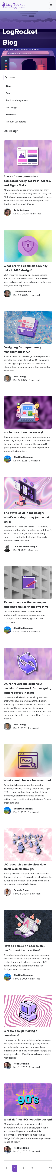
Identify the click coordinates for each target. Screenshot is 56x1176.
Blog (8, 86)
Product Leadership (16, 122)
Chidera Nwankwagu (25, 546)
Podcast (11, 114)
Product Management (17, 100)
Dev (8, 93)
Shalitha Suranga (23, 457)
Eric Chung (19, 376)
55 (50, 1168)
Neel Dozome (21, 1063)
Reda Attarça (21, 210)
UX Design (11, 107)
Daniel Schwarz (22, 291)
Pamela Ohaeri (21, 890)
